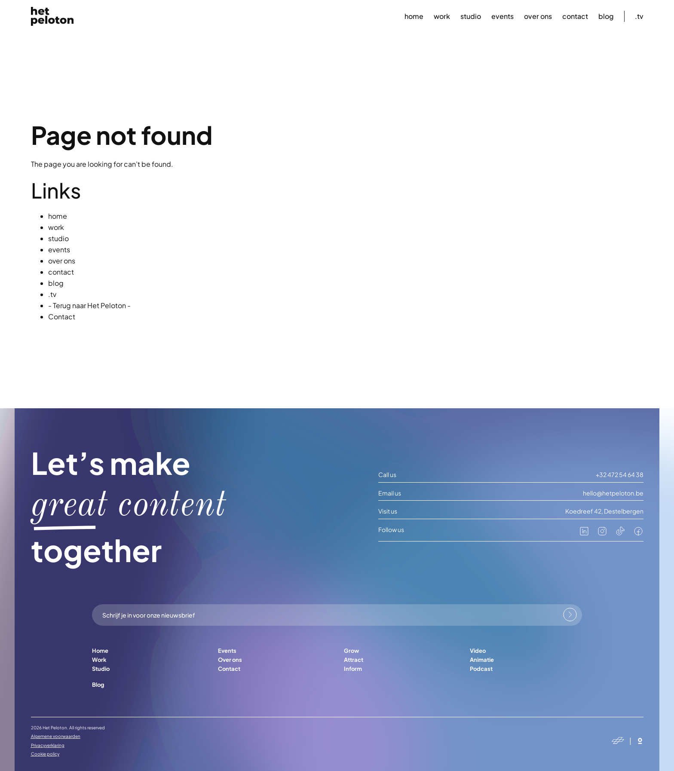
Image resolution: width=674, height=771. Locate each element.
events (502, 16)
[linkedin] (584, 534)
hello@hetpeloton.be (613, 493)
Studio (101, 668)
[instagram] (602, 534)
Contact (61, 316)
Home (100, 650)
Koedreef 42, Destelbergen (604, 511)
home (413, 16)
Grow (351, 650)
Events (227, 650)
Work (99, 659)
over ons (538, 16)
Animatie (482, 659)
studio (470, 16)
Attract (353, 659)
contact (575, 16)
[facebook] (638, 534)
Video (478, 650)
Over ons (230, 659)
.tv (639, 16)
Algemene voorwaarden (55, 736)
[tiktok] (620, 534)
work (442, 16)
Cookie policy (45, 753)
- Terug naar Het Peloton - (89, 305)
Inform (353, 668)
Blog (98, 684)
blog (606, 16)
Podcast (481, 668)
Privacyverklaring (47, 745)
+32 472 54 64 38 (619, 474)
